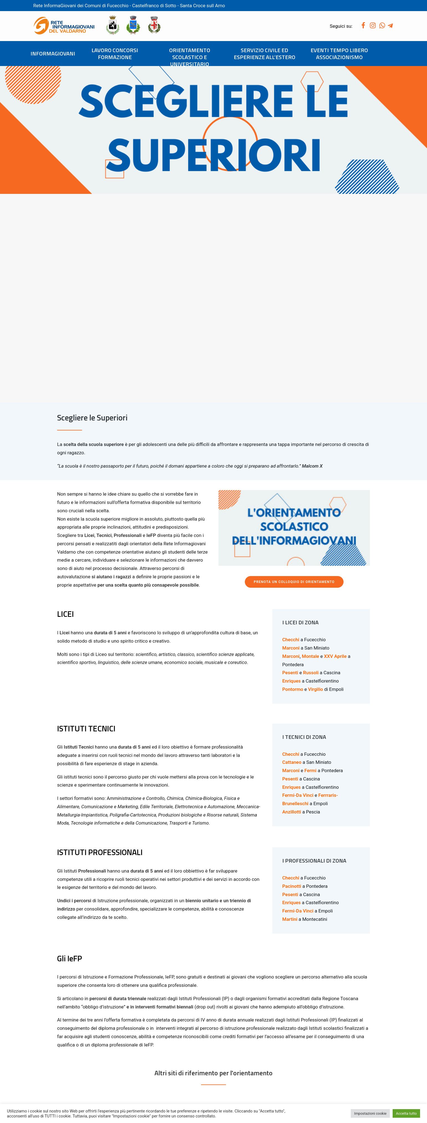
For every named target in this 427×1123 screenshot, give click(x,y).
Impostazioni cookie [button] (370, 1113)
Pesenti (290, 464)
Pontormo (292, 480)
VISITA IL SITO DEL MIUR (133, 998)
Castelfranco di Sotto (154, 5)
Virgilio (315, 480)
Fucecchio (118, 5)
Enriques (291, 578)
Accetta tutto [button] (406, 1113)
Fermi (310, 561)
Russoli (311, 464)
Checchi (290, 431)
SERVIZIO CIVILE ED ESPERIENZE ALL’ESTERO (264, 53)
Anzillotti (291, 602)
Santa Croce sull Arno (202, 5)
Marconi (290, 439)
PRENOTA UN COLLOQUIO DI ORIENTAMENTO (294, 373)
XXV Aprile (335, 447)
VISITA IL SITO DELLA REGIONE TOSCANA (294, 998)
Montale (310, 447)
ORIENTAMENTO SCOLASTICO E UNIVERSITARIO (189, 57)
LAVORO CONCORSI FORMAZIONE (115, 53)
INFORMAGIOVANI (52, 53)
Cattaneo (291, 553)
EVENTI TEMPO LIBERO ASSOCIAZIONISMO (339, 53)
